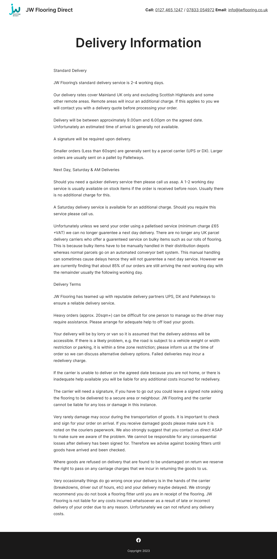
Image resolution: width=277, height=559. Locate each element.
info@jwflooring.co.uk (248, 10)
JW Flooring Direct (49, 10)
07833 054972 (200, 10)
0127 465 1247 (169, 10)
